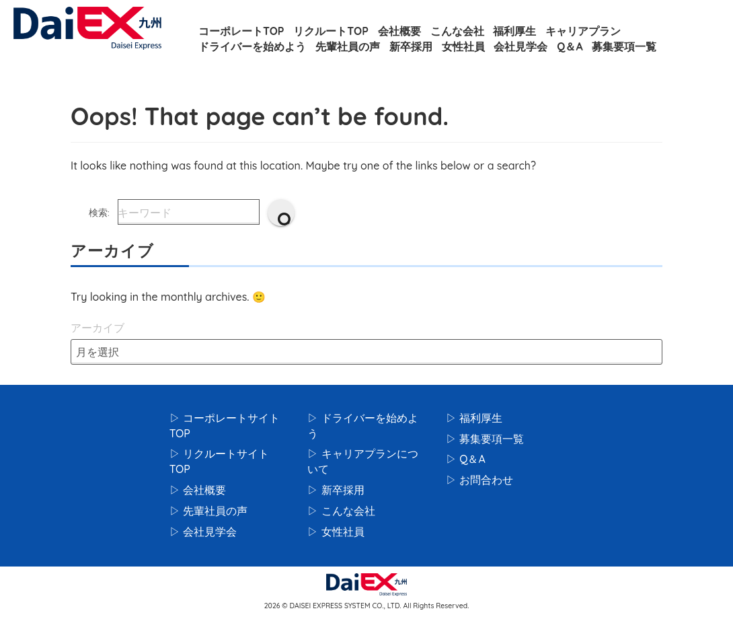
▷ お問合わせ (479, 479)
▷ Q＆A (466, 459)
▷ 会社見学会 (203, 531)
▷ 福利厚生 (474, 418)
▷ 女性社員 (335, 531)
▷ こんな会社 (341, 510)
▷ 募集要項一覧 (485, 438)
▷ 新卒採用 (335, 490)
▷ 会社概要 (197, 490)
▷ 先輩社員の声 (208, 510)
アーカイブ (97, 327)
